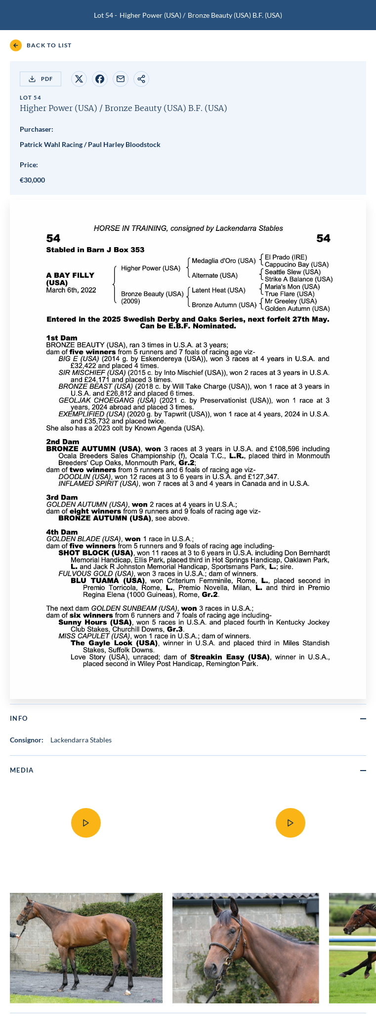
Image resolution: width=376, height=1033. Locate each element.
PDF (40, 79)
